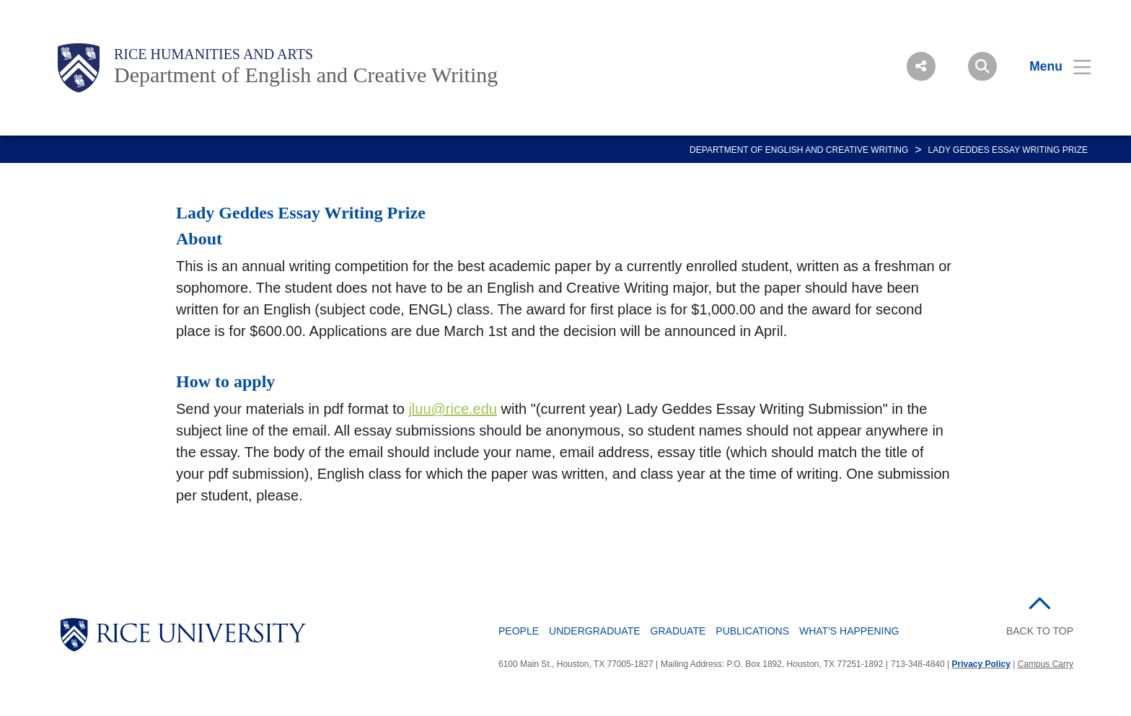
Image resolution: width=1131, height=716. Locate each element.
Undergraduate (595, 631)
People (518, 631)
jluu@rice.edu (452, 409)
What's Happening (849, 631)
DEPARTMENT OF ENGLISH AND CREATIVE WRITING (799, 150)
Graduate (678, 631)
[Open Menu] (1051, 66)
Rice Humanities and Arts (213, 54)
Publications (752, 631)
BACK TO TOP (1039, 631)
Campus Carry (1045, 664)
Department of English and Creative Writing (306, 75)
